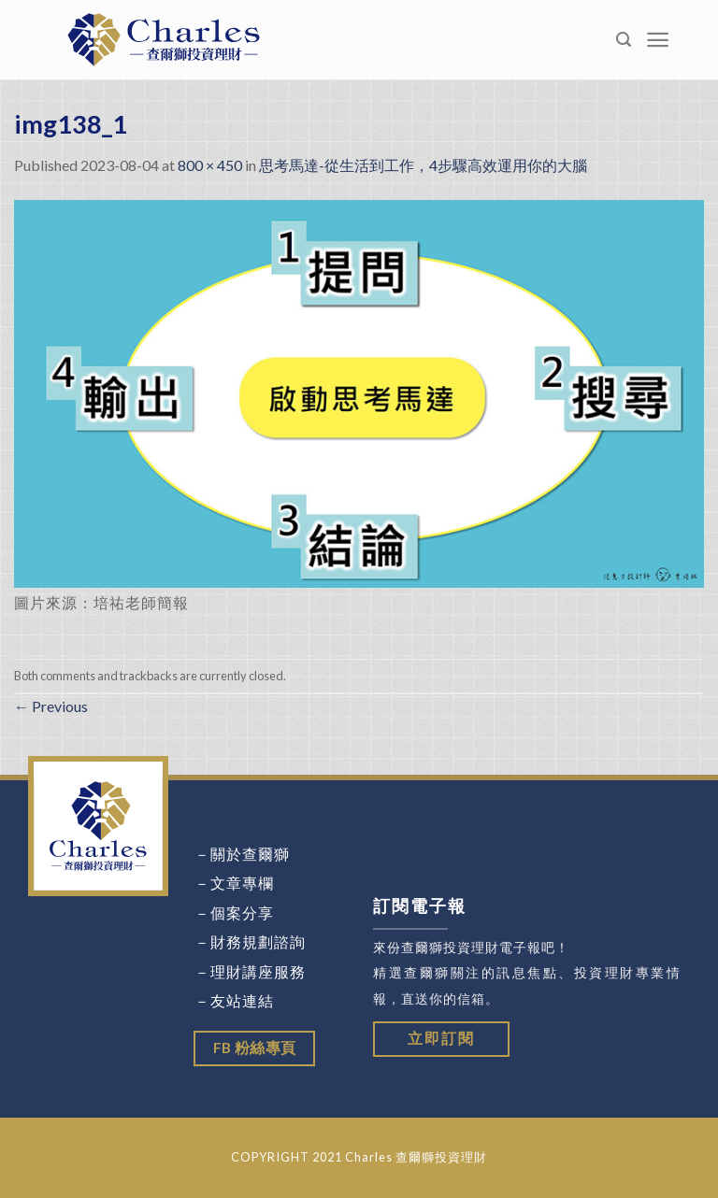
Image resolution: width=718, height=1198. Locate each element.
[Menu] (658, 39)
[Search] (624, 39)
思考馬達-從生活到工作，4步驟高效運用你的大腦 (423, 165)
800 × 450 (210, 165)
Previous (51, 706)
